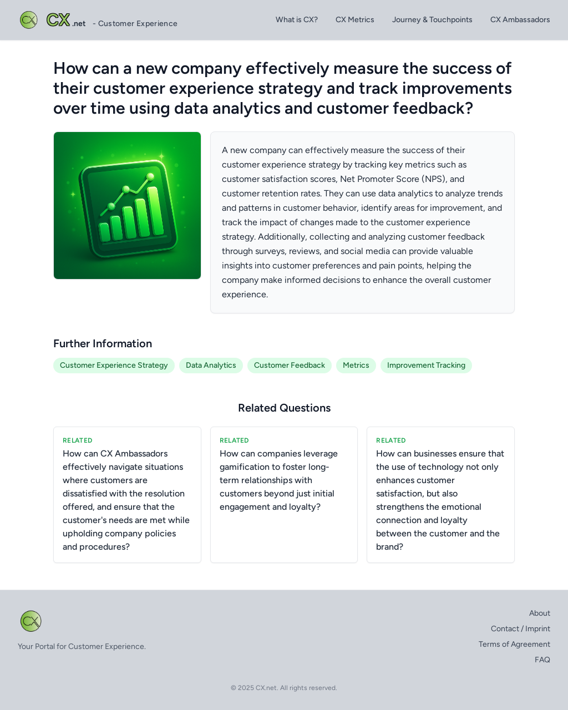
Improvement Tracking (426, 365)
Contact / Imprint (520, 628)
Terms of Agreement (514, 644)
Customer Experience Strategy (114, 365)
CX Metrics (355, 19)
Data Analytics (211, 365)
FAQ (542, 660)
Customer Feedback (289, 365)
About (539, 613)
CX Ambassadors (520, 19)
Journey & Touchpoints (432, 19)
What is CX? (297, 19)
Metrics (356, 365)
